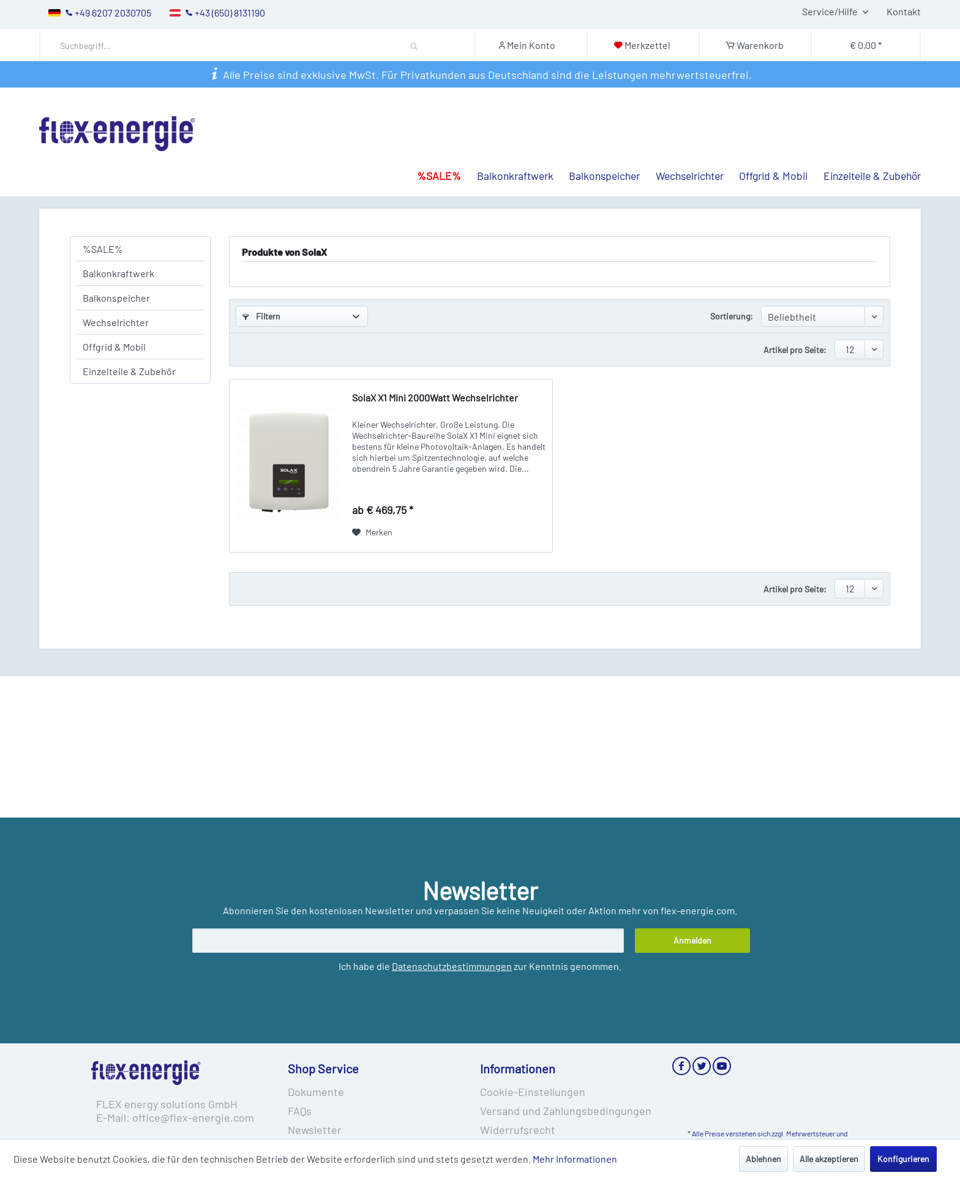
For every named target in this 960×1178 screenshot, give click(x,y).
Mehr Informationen (575, 1159)
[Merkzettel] (642, 45)
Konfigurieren (903, 1159)
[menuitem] (259, 46)
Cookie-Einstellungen (532, 1091)
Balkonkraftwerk (118, 273)
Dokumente (316, 1091)
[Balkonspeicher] (596, 151)
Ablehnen (763, 1159)
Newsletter (315, 1129)
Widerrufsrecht (517, 1129)
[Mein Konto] (530, 45)
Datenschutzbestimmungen (452, 966)
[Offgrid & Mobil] (766, 151)
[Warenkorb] (755, 45)
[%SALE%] (431, 151)
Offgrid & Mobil (114, 346)
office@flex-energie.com (193, 1117)
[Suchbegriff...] (249, 45)
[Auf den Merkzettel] (372, 532)
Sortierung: (731, 316)
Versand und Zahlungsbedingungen (565, 1110)
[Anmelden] (692, 940)
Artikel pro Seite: (795, 350)
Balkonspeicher (116, 298)
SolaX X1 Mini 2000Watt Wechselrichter (435, 397)
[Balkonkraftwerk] (507, 151)
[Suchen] (414, 45)
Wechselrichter (116, 322)
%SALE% (103, 249)
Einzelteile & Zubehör (129, 371)
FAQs (300, 1110)
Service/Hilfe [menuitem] (831, 11)
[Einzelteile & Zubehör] (864, 151)
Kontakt (904, 11)
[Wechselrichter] (682, 151)
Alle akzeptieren (829, 1159)
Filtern (261, 316)
